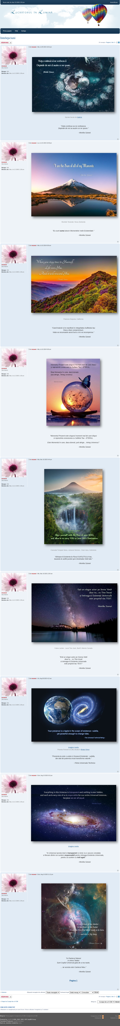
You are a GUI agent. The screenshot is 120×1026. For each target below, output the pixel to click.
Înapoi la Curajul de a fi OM (10, 1001)
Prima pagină (7, 31)
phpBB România (19, 1021)
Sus (118, 139)
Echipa (23, 31)
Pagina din (110, 42)
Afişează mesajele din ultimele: (43, 992)
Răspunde (6, 42)
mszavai (33, 47)
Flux (116, 1016)
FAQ (16, 31)
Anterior (4, 992)
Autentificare (114, 2)
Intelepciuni (7, 38)
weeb (19, 1023)
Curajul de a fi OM (20, 1016)
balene (79, 117)
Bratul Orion (85, 750)
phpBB (9, 1019)
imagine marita (73, 747)
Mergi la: (93, 1001)
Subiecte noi (114, 1018)
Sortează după (70, 992)
